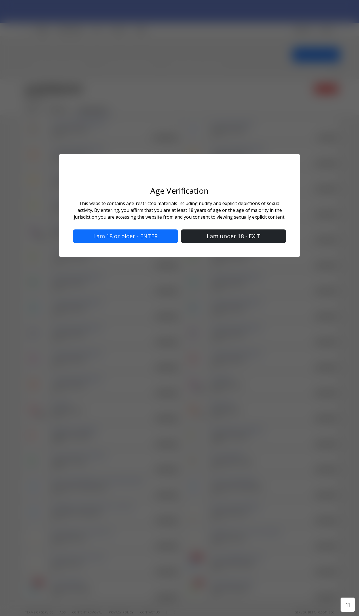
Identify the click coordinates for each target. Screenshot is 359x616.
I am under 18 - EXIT (234, 236)
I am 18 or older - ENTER (125, 236)
